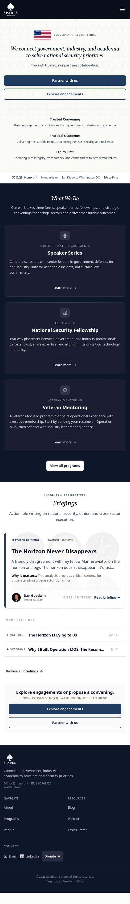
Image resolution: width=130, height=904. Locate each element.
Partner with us (65, 80)
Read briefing (107, 597)
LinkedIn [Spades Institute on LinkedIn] (29, 856)
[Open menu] (122, 9)
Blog (71, 807)
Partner (74, 818)
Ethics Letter (77, 830)
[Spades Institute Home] (10, 9)
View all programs (65, 465)
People (9, 830)
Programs (11, 818)
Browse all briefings (24, 671)
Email (10, 856)
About (8, 807)
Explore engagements (65, 94)
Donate (53, 856)
